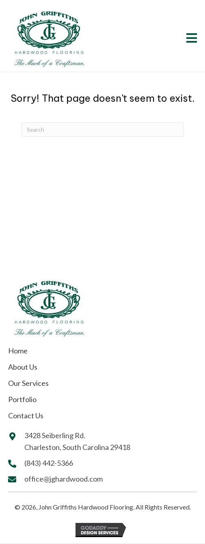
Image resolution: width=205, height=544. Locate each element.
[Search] (103, 129)
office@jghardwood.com (63, 478)
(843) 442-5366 (49, 462)
